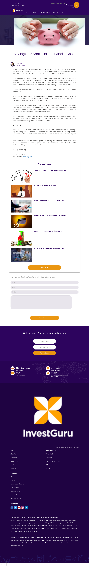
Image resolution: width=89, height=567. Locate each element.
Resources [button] (48, 12)
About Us (55, 12)
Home (12, 450)
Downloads (14, 495)
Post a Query (44, 353)
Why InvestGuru (51, 450)
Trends (13, 480)
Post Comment (44, 318)
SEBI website (49, 465)
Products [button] (28, 12)
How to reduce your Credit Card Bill (49, 200)
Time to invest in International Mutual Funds (52, 170)
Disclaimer (49, 457)
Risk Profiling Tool (16, 498)
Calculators (41, 12)
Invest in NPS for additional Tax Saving (50, 215)
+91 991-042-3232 (18, 6)
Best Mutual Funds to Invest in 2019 (49, 249)
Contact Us (14, 457)
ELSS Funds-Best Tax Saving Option (48, 231)
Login (76, 5)
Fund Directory (15, 487)
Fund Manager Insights (17, 484)
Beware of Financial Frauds (45, 185)
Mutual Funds (14, 461)
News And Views (15, 491)
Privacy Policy (50, 454)
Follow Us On (15, 503)
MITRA (48, 468)
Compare (34, 12)
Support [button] (61, 12)
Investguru (27, 157)
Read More (44, 267)
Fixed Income (15, 465)
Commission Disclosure (53, 461)
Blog (12, 476)
